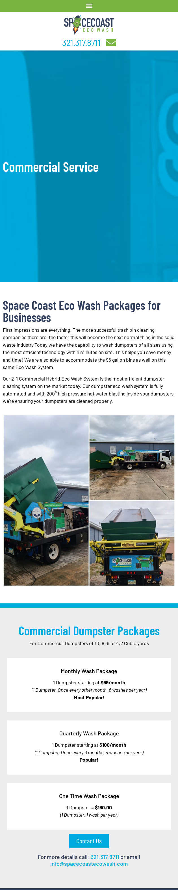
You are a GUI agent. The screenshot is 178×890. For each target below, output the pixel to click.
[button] (89, 6)
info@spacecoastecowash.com (89, 863)
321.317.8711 (81, 42)
